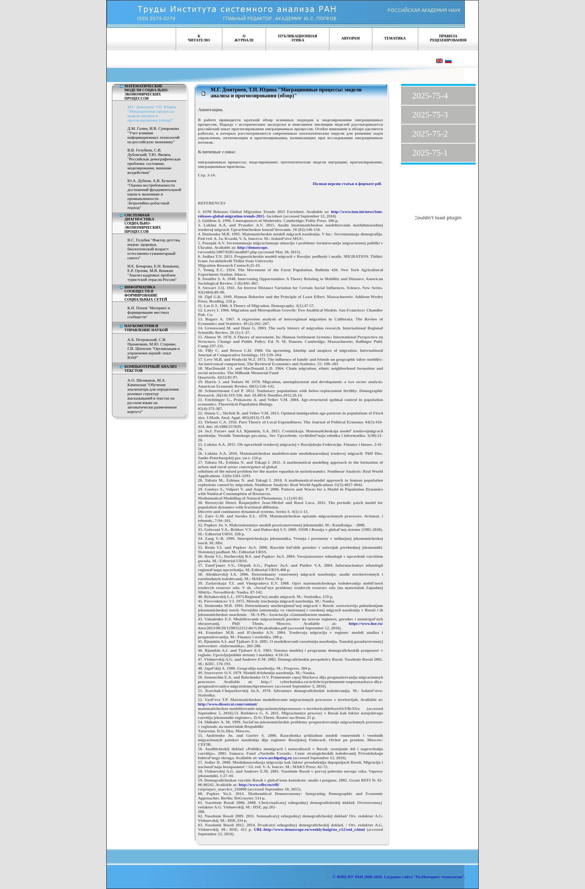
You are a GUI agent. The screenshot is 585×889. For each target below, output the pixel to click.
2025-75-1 (430, 152)
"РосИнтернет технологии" (438, 876)
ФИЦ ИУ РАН (350, 876)
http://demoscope (252, 247)
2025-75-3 (430, 114)
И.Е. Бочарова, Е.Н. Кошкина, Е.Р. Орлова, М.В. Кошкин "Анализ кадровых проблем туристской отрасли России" (154, 273)
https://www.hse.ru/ (366, 623)
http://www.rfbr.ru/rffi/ (259, 784)
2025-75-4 (430, 95)
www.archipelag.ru (275, 757)
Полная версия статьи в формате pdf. (347, 183)
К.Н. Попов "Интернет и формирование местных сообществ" (149, 312)
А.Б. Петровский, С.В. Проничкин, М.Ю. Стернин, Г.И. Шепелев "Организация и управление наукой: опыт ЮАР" (154, 348)
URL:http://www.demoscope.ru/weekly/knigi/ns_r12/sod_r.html (309, 829)
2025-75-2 (430, 133)
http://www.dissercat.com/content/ (228, 704)
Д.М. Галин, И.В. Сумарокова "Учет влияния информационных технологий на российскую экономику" (154, 135)
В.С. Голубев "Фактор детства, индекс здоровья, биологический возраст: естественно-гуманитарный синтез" (154, 249)
